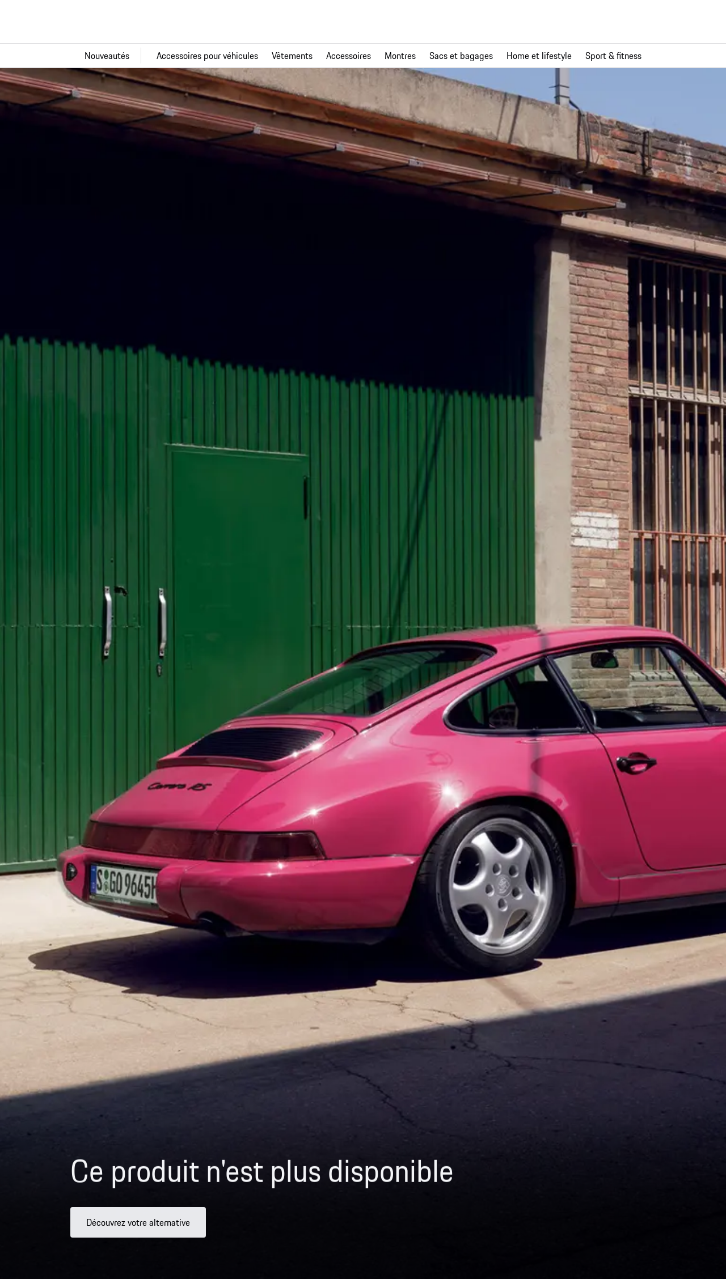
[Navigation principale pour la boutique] (363, 55)
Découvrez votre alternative (138, 1232)
